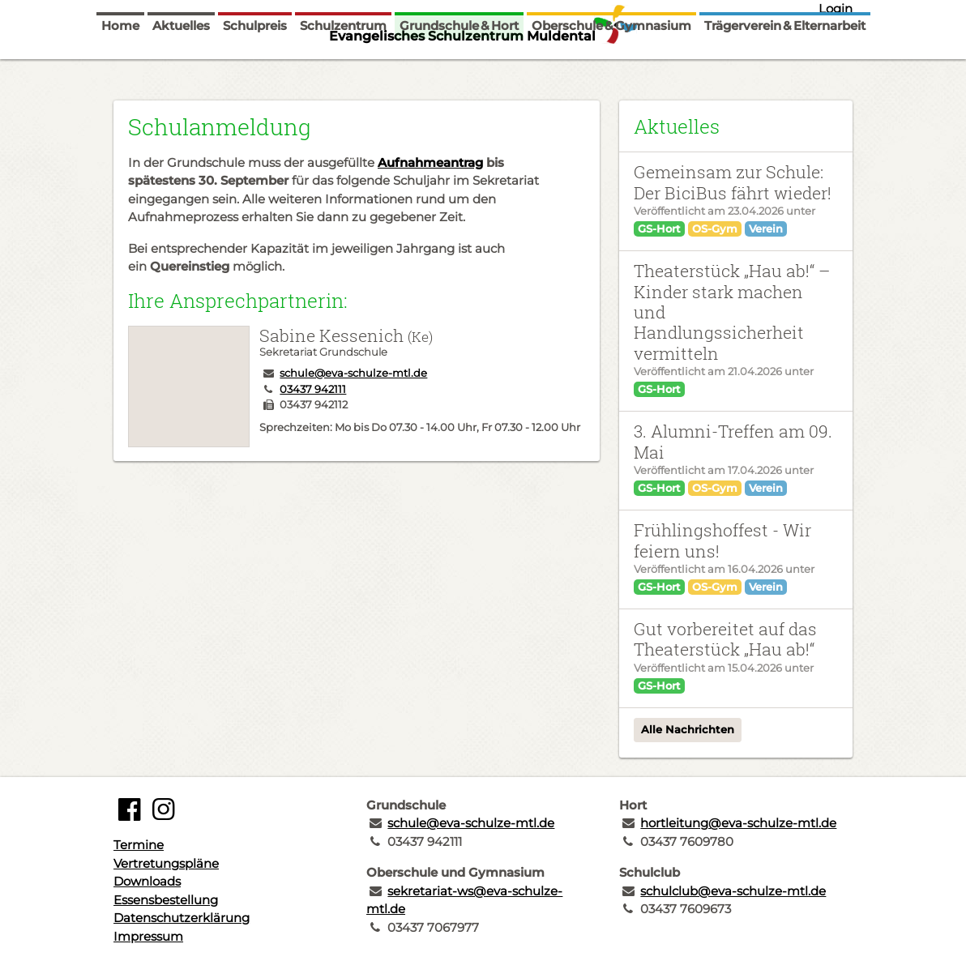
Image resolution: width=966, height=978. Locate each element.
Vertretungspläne (166, 863)
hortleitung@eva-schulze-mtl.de (738, 823)
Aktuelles (181, 67)
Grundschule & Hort (459, 67)
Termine (138, 844)
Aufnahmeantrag (430, 162)
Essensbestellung (165, 900)
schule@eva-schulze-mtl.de (353, 372)
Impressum (148, 936)
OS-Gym (714, 228)
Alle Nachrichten (687, 729)
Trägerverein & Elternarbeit (785, 67)
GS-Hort (659, 228)
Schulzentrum (343, 67)
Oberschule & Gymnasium (611, 67)
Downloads (147, 881)
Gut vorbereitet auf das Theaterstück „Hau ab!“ (725, 638)
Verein (766, 228)
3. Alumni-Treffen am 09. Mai (733, 441)
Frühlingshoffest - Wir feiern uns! (722, 540)
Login (836, 8)
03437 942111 (313, 388)
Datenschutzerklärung (181, 917)
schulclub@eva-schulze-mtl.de (733, 891)
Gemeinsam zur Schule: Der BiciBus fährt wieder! (732, 181)
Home (120, 67)
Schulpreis (255, 67)
